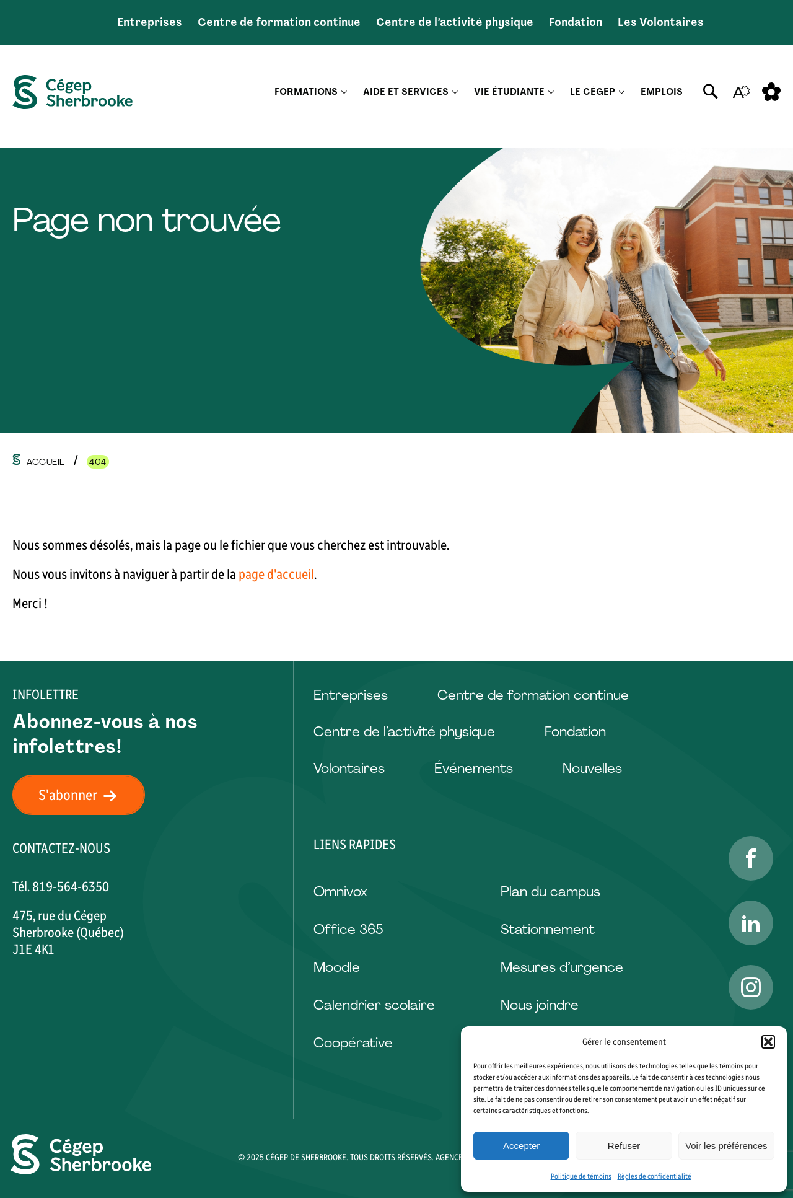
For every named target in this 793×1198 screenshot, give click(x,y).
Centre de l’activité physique (454, 22)
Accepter (521, 1145)
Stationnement (548, 929)
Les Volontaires (661, 22)
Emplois (662, 96)
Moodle (336, 967)
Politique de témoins (581, 1176)
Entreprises (149, 22)
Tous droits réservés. (392, 1157)
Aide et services (406, 96)
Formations (306, 96)
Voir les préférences (726, 1145)
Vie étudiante (509, 96)
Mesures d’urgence (562, 967)
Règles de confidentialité (654, 1176)
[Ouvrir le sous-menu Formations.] (344, 96)
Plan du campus (550, 892)
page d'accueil (276, 574)
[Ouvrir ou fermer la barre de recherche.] (710, 96)
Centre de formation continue (279, 22)
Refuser (624, 1145)
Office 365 (348, 929)
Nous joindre (540, 1005)
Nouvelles (592, 768)
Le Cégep (592, 96)
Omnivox (340, 892)
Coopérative (353, 1043)
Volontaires (349, 768)
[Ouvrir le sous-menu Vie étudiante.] (551, 96)
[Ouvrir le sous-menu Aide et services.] (455, 96)
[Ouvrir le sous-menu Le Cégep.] (621, 96)
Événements (473, 768)
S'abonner (84, 795)
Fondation (575, 22)
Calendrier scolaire (374, 1005)
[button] (768, 1042)
